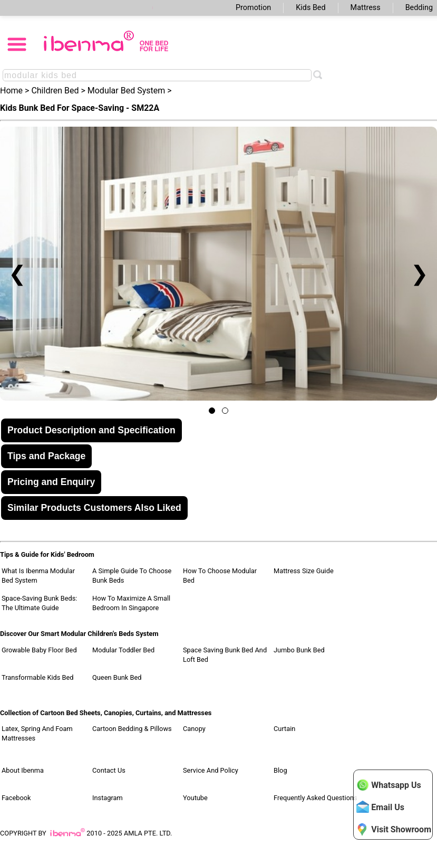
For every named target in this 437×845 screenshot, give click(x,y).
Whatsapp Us (388, 784)
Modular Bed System (126, 91)
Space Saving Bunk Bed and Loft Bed (225, 654)
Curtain (284, 729)
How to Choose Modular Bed (220, 575)
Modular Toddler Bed (123, 650)
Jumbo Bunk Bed (299, 650)
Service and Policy (210, 770)
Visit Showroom (393, 829)
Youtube (195, 798)
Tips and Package (46, 456)
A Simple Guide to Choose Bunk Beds (131, 575)
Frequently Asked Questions (315, 798)
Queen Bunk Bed (116, 677)
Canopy (194, 729)
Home (11, 91)
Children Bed (55, 91)
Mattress (366, 7)
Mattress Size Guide (304, 571)
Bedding (419, 7)
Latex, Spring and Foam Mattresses (37, 733)
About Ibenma (23, 770)
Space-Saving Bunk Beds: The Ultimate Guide (39, 603)
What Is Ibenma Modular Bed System (38, 575)
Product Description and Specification (91, 430)
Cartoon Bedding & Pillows (132, 729)
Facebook (16, 798)
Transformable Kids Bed (38, 677)
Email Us (380, 807)
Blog (280, 770)
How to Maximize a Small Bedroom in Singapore (131, 603)
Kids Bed (310, 7)
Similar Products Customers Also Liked (94, 507)
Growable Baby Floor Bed (39, 650)
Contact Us (108, 770)
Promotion (253, 7)
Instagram (107, 798)
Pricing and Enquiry (51, 482)
